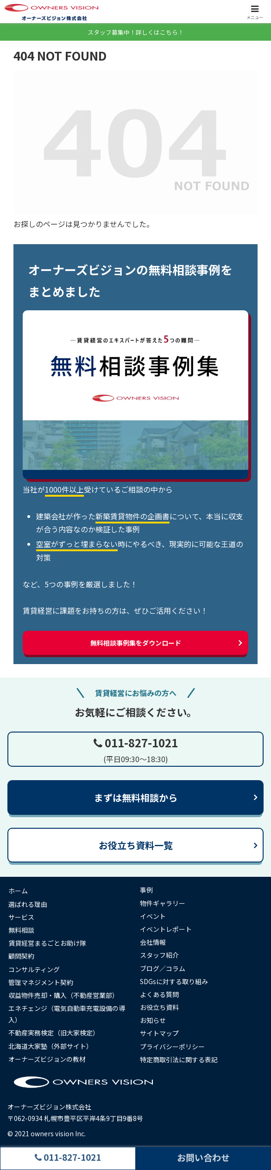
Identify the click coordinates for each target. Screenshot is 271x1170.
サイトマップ (159, 1033)
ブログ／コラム (162, 968)
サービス (21, 917)
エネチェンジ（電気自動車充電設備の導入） (66, 1014)
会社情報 (153, 942)
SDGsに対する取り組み (174, 981)
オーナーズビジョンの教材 (47, 1059)
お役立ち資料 (159, 1007)
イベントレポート (166, 929)
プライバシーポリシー (172, 1046)
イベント (153, 916)
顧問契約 (21, 956)
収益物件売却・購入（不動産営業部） (63, 995)
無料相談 (21, 930)
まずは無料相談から (135, 797)
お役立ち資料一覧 (136, 845)
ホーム (18, 890)
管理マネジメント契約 (40, 982)
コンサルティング (34, 969)
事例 (146, 889)
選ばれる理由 (27, 904)
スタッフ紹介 (159, 955)
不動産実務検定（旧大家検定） (53, 1032)
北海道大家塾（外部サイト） (50, 1046)
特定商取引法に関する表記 (179, 1059)
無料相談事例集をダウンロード (135, 642)
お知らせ (153, 1020)
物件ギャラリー (162, 903)
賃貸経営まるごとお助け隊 (47, 943)
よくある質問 (159, 994)
